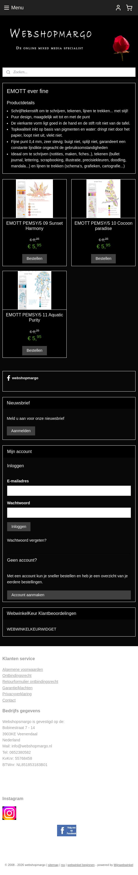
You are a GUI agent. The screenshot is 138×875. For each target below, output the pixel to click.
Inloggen (19, 526)
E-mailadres (18, 481)
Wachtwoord (18, 503)
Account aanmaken (28, 595)
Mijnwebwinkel (123, 864)
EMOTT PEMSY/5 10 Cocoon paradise (104, 225)
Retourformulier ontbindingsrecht (30, 681)
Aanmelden (21, 431)
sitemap (53, 864)
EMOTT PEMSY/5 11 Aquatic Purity (34, 317)
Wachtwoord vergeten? (26, 540)
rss (63, 864)
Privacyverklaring (17, 694)
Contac (8, 700)
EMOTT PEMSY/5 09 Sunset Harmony (34, 225)
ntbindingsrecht (18, 675)
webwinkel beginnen (81, 864)
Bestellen (35, 258)
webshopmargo (22, 378)
